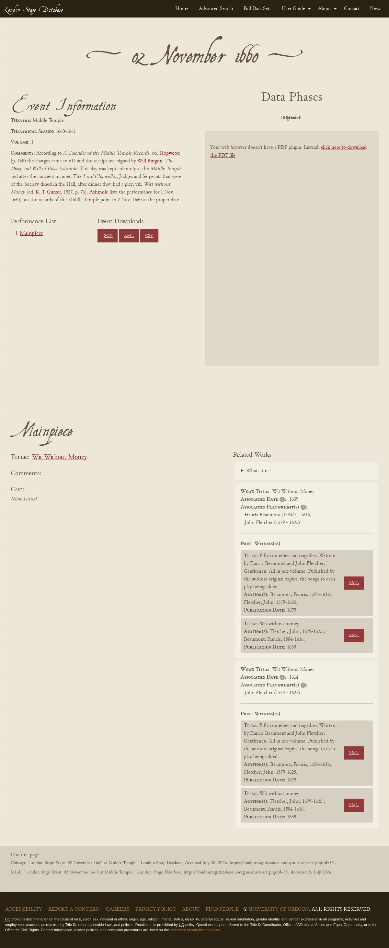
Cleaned (308, 118)
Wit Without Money (59, 457)
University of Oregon (278, 909)
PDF (237, 118)
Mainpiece (31, 234)
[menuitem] (182, 9)
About (324, 8)
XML (129, 236)
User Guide (293, 8)
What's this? (258, 471)
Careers (117, 909)
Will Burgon (149, 161)
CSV (149, 236)
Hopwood (169, 153)
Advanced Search (216, 8)
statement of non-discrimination (195, 930)
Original (272, 118)
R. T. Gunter (48, 192)
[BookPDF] (292, 256)
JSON (107, 236)
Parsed (343, 118)
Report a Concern (74, 909)
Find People (222, 909)
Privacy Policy (155, 909)
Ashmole (98, 192)
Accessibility (23, 909)
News (375, 8)
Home (182, 8)
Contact (352, 8)
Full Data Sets (257, 8)
